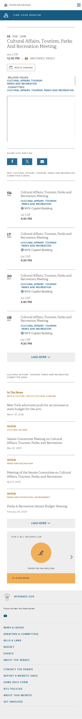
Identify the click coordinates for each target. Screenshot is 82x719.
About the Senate (17, 660)
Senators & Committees (21, 634)
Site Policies (13, 689)
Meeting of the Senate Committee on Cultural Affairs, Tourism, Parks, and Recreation (39, 474)
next (71, 557)
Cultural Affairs (18, 80)
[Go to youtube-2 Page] (6, 616)
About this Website (18, 695)
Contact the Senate (18, 669)
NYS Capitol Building (38, 208)
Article (11, 426)
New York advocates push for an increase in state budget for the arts (38, 407)
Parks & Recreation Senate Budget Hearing (37, 506)
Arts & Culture (16, 396)
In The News (15, 392)
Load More (38, 357)
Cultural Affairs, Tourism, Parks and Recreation (40, 90)
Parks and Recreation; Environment (28, 497)
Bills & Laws (12, 640)
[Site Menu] (78, 5)
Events (9, 653)
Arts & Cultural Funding (41, 396)
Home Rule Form (16, 682)
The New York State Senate (20, 5)
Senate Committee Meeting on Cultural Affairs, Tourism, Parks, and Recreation (34, 441)
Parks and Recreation (22, 83)
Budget (9, 647)
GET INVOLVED (13, 702)
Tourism (36, 80)
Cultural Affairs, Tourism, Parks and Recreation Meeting (46, 194)
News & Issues (14, 628)
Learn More (22, 578)
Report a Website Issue (21, 676)
